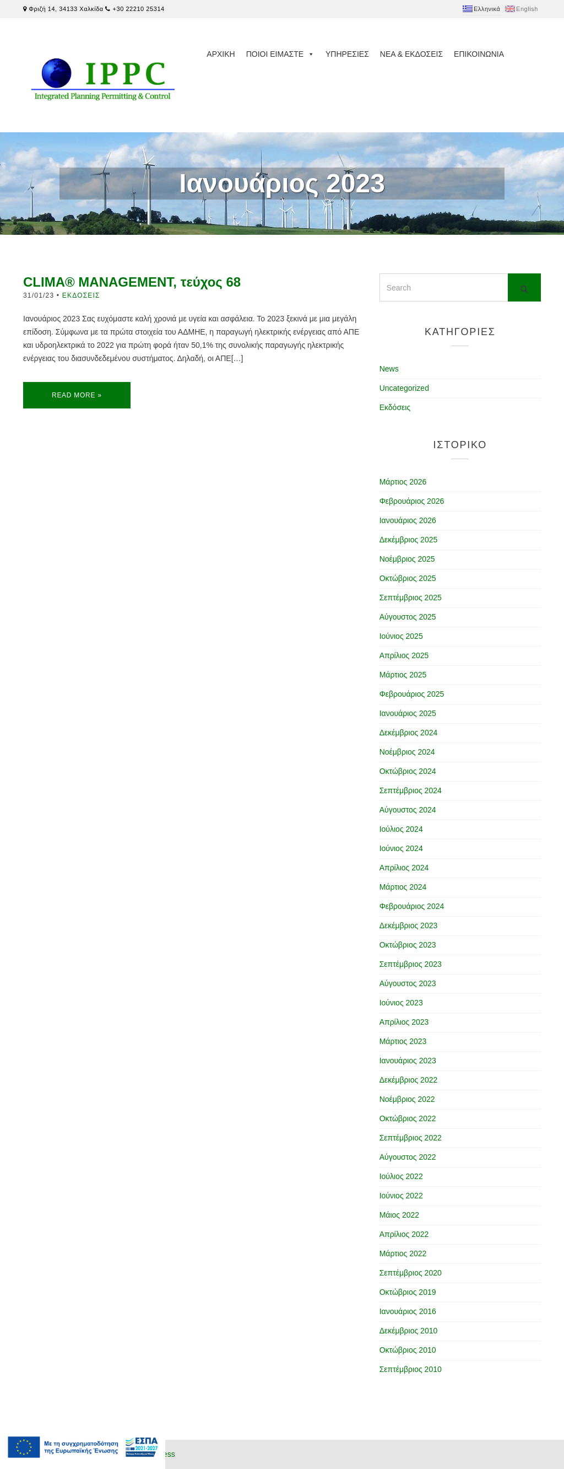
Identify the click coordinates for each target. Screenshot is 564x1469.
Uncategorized (404, 388)
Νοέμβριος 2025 (407, 559)
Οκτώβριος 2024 (407, 771)
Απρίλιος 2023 (404, 1022)
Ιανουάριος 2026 (407, 520)
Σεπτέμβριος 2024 (410, 790)
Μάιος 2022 (399, 1214)
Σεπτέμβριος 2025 (410, 597)
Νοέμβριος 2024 (407, 751)
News (389, 368)
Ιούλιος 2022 (401, 1176)
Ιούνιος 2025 (401, 636)
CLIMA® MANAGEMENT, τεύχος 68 (132, 282)
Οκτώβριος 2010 (407, 1350)
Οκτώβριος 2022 (407, 1118)
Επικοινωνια (479, 54)
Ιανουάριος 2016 (407, 1311)
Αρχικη (221, 54)
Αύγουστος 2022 (407, 1157)
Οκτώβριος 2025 (407, 578)
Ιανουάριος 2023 (407, 1060)
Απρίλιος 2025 (404, 655)
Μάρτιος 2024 (403, 887)
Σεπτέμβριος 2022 (410, 1137)
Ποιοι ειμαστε (280, 54)
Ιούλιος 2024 (401, 829)
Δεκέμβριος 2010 (408, 1330)
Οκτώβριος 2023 (407, 944)
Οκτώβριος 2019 (407, 1292)
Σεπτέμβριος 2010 (410, 1369)
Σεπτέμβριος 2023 (410, 964)
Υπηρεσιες (347, 54)
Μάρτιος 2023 (403, 1041)
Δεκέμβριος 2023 (408, 925)
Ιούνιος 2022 (401, 1195)
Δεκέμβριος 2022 (408, 1079)
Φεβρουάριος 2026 (411, 501)
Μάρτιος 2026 (403, 481)
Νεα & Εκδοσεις (411, 54)
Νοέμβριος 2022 (407, 1099)
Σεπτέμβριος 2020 (410, 1272)
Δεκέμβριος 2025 (408, 539)
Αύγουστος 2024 (407, 809)
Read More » (77, 395)
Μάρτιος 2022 (403, 1253)
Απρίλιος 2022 (404, 1234)
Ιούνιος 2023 (401, 1002)
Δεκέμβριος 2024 (408, 732)
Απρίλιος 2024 (404, 867)
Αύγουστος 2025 (407, 616)
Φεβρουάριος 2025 (411, 694)
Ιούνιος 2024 (401, 848)
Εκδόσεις (81, 295)
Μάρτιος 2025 (403, 674)
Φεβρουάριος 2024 (411, 906)
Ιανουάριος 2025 (407, 713)
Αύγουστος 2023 (407, 983)
